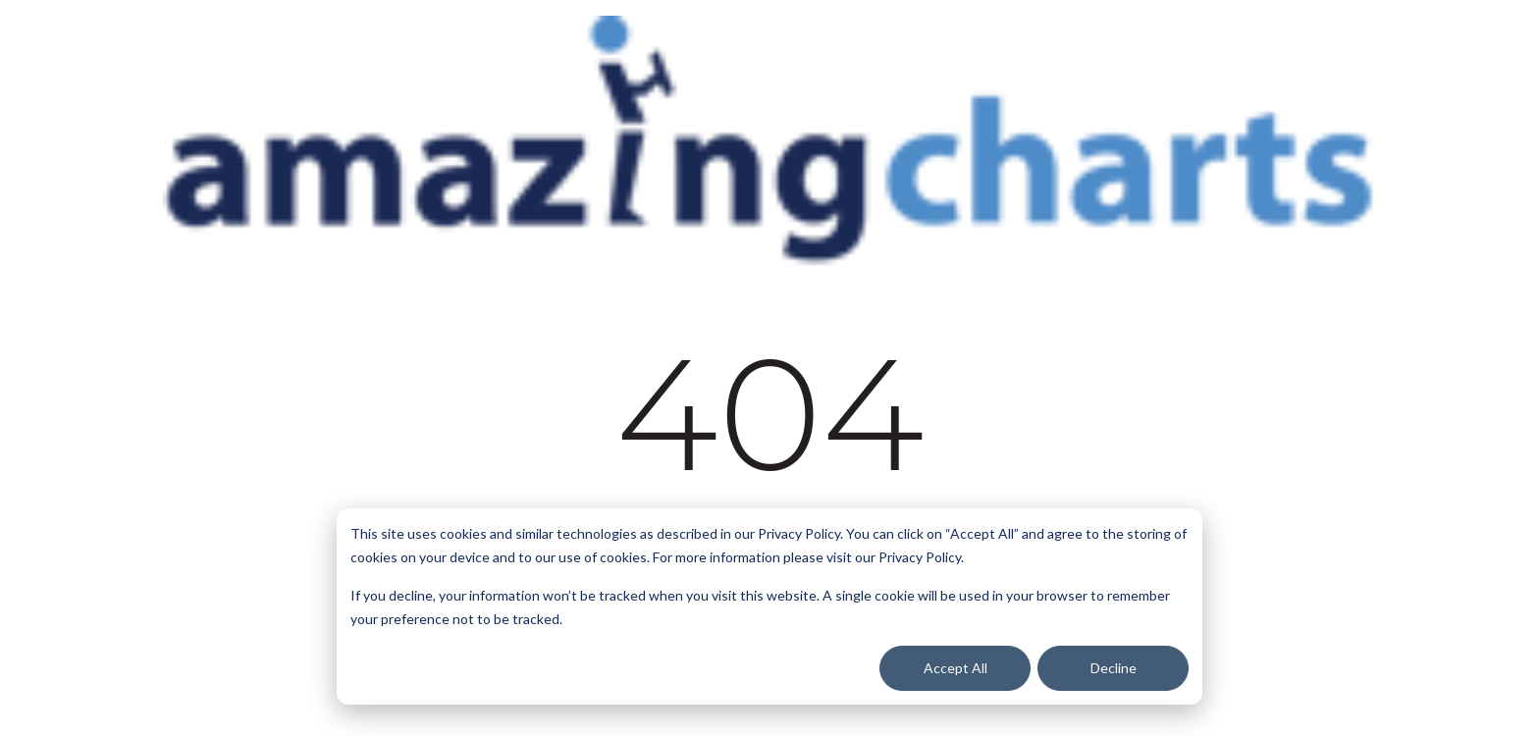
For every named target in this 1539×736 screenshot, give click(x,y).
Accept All (955, 667)
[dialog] (769, 606)
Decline (1113, 667)
